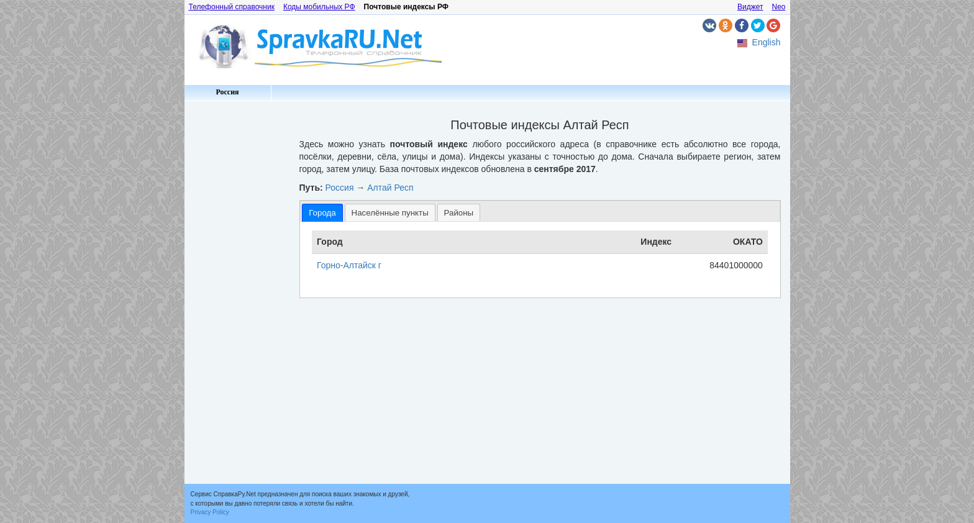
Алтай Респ (390, 188)
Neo (778, 6)
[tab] (322, 213)
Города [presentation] (322, 212)
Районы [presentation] (459, 212)
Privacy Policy (210, 512)
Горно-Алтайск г (349, 265)
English (766, 42)
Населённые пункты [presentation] (390, 212)
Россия (227, 92)
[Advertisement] (237, 292)
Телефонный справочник (232, 6)
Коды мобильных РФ (319, 6)
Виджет (750, 6)
